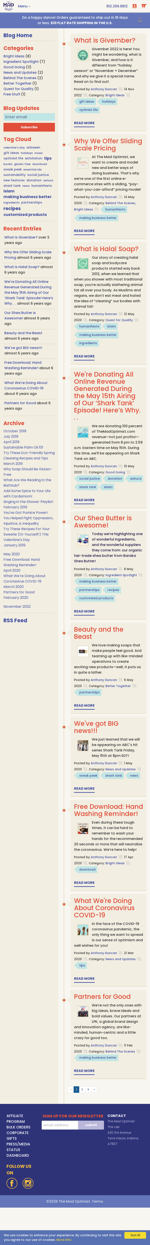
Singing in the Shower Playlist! (28, 501)
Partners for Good (20, 403)
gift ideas (11, 153)
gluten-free (22, 164)
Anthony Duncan (104, 89)
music (39, 153)
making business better (27, 196)
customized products (25, 214)
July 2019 (10, 436)
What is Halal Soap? (22, 266)
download (39, 164)
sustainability (14, 175)
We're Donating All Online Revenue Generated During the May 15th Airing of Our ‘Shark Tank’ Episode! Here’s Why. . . (28, 292)
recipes (12, 208)
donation (33, 180)
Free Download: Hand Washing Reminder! (99, 838)
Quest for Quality (18, 88)
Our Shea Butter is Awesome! (103, 538)
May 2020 (11, 554)
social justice (38, 175)
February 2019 (15, 507)
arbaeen (33, 147)
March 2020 (13, 586)
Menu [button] (23, 6)
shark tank (12, 186)
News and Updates (20, 72)
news (26, 186)
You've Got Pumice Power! (25, 512)
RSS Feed (15, 620)
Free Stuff (11, 94)
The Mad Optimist (121, 1159)
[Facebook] (12, 1221)
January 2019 (14, 545)
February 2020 (15, 597)
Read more (84, 122)
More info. (64, 1240)
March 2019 (13, 463)
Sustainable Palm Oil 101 (23, 447)
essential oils (32, 169)
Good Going (14, 67)
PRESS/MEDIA (18, 1181)
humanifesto (41, 186)
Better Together (17, 83)
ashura (48, 180)
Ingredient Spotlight (21, 61)
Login (134, 6)
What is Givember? (21, 237)
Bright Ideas (14, 56)
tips (48, 158)
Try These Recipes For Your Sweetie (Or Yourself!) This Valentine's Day (26, 534)
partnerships (31, 202)
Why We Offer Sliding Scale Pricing (107, 145)
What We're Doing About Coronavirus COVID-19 (104, 945)
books (7, 164)
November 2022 (17, 606)
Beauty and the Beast (23, 332)
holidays (27, 153)
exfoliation (33, 158)
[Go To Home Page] (8, 6)
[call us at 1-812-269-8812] (117, 6)
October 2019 (14, 431)
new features (14, 180)
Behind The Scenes (19, 77)
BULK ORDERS (18, 1164)
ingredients (11, 202)
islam (9, 191)
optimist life (13, 158)
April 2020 (11, 570)
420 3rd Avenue (119, 1170)
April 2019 (11, 441)
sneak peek (12, 169)
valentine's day (14, 147)
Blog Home (17, 35)
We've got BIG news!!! (23, 347)
